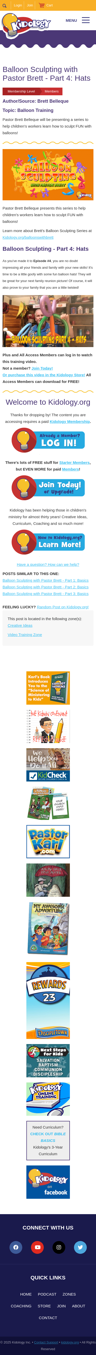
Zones (69, 1294)
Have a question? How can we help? (48, 564)
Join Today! (42, 368)
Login (18, 5)
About (78, 1306)
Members (70, 469)
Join (30, 5)
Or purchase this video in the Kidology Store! (44, 375)
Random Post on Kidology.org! (63, 607)
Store (44, 1306)
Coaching (21, 1306)
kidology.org (70, 1342)
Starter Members (74, 462)
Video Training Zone (25, 634)
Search (7, 5)
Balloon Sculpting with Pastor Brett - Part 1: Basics (46, 580)
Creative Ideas (20, 625)
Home (26, 1294)
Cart (49, 5)
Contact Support (46, 1342)
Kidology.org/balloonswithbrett (28, 237)
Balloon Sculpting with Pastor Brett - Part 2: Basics (46, 587)
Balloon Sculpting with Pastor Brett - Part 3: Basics (46, 593)
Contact (48, 1318)
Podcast (47, 1294)
